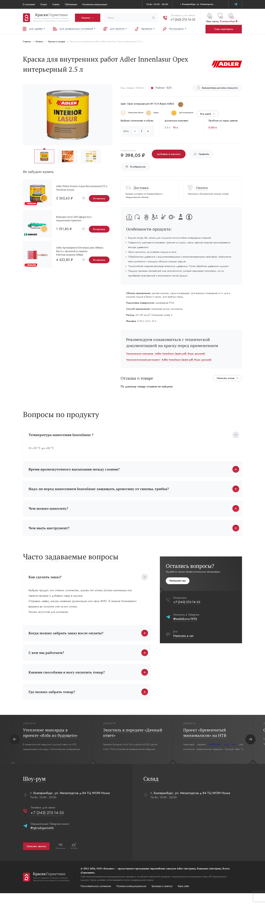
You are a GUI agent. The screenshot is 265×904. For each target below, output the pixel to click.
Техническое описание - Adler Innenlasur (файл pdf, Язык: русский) (165, 353)
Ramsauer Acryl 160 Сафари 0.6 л (73, 216)
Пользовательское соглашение (95, 896)
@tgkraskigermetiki (41, 839)
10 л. (176, 127)
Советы (55, 4)
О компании (29, 4)
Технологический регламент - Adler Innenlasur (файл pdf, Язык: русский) (168, 359)
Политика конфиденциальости (131, 896)
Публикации (71, 4)
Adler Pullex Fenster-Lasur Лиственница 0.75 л (81, 186)
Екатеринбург (228, 20)
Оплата (202, 187)
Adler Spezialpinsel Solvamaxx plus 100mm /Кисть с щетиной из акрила (80, 249)
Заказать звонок (36, 857)
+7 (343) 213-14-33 (182, 18)
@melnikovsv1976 (185, 624)
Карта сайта (183, 896)
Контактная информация (94, 4)
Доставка (141, 187)
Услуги (43, 4)
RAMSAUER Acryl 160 (222, 755)
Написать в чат (184, 641)
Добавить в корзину (168, 154)
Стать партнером (223, 29)
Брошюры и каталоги (161, 896)
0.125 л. (213, 127)
